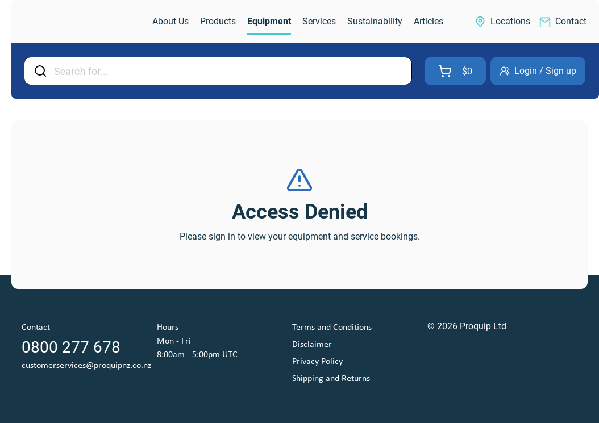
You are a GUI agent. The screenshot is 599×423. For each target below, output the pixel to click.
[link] (71, 22)
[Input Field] (229, 71)
